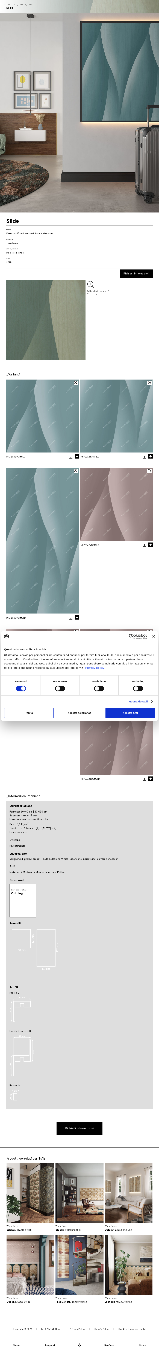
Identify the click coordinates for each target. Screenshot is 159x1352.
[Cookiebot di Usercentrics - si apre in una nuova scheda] (131, 636)
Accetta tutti (130, 712)
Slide (31, 5)
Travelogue (25, 5)
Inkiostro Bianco (15, 252)
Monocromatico (45, 872)
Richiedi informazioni (136, 273)
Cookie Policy (101, 1329)
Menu (16, 1345)
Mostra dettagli (138, 701)
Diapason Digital (137, 1329)
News (142, 1345)
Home (6, 5)
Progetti (50, 1345)
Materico (15, 872)
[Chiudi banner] (153, 636)
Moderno (28, 872)
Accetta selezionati (79, 712)
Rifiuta (29, 712)
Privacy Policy (77, 1329)
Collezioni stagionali (14, 5)
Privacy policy (94, 667)
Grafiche (109, 1345)
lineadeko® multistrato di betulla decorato (29, 233)
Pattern (61, 872)
